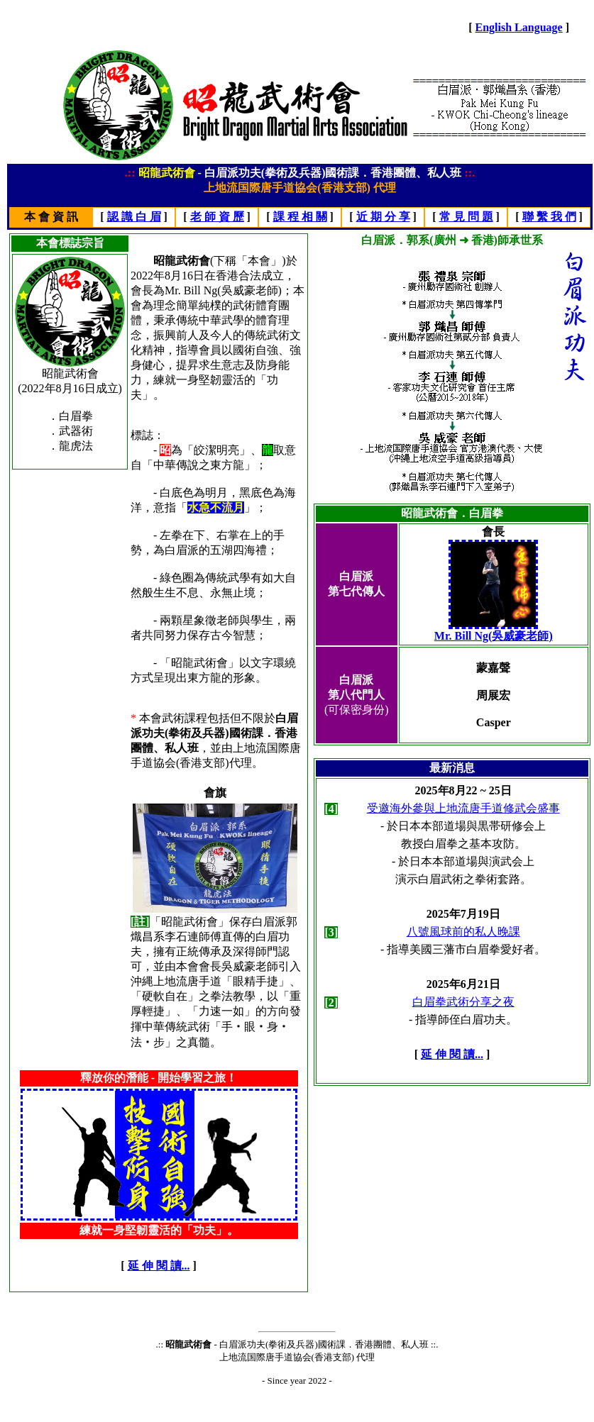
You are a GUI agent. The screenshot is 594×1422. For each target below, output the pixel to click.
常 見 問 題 (466, 217)
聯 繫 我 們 (549, 217)
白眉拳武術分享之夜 (463, 1002)
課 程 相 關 (300, 217)
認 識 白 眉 (134, 217)
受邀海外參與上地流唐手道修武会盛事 (463, 808)
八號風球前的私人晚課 (463, 932)
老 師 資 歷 (217, 217)
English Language (519, 27)
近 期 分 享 (383, 217)
